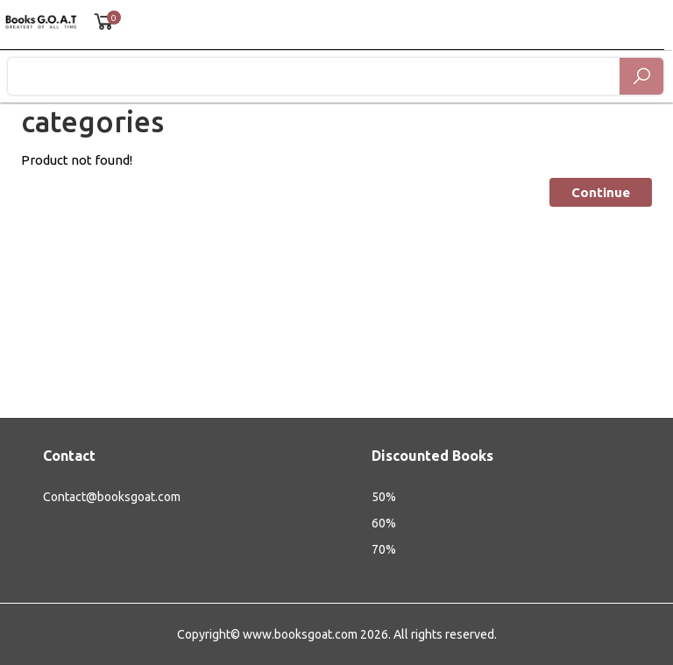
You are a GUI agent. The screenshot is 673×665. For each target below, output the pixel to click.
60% (384, 523)
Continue (600, 192)
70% (384, 549)
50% (384, 497)
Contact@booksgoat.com (112, 497)
